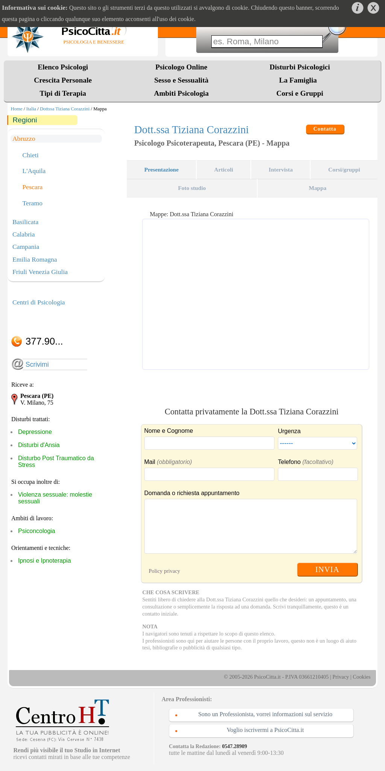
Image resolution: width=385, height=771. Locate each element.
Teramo (32, 203)
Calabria (23, 234)
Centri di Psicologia (38, 302)
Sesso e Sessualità (181, 80)
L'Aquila (34, 171)
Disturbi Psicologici (300, 67)
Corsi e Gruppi (299, 93)
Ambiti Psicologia (181, 93)
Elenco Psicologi (63, 67)
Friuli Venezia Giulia (40, 272)
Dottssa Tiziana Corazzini (64, 108)
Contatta (325, 129)
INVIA (327, 569)
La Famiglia (299, 80)
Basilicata (25, 222)
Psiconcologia (36, 531)
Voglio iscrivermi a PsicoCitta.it (265, 730)
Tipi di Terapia (63, 93)
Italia (31, 108)
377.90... (44, 341)
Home (16, 108)
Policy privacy (164, 571)
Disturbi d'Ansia (39, 445)
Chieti (31, 155)
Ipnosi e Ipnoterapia (44, 560)
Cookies (361, 677)
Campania (25, 246)
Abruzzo (23, 138)
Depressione (35, 432)
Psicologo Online (181, 67)
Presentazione (161, 169)
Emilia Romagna (34, 259)
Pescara (33, 187)
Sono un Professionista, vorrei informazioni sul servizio (265, 714)
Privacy (340, 677)
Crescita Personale (63, 80)
